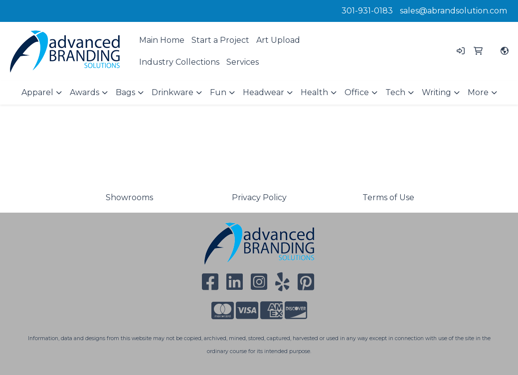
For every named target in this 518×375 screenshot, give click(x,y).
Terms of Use (388, 197)
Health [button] (314, 92)
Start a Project (220, 40)
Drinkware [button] (172, 92)
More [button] (478, 92)
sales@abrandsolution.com (453, 10)
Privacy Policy (259, 197)
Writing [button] (436, 92)
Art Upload (278, 40)
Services (242, 62)
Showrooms (129, 197)
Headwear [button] (263, 92)
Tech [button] (395, 92)
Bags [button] (125, 92)
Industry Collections (179, 62)
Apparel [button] (37, 92)
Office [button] (357, 92)
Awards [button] (84, 92)
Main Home (161, 40)
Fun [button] (218, 92)
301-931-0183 (367, 10)
